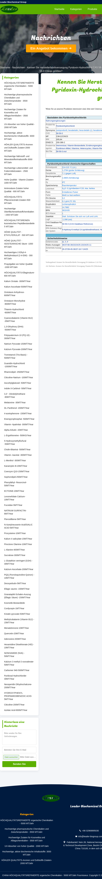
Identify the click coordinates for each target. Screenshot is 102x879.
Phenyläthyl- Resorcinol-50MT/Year (15, 484)
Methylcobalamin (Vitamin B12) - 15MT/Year (19, 621)
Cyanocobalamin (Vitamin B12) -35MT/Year (18, 319)
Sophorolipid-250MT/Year (16, 477)
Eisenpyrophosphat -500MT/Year (19, 419)
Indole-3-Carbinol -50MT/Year (17, 388)
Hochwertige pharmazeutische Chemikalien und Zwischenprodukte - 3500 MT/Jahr (18, 99)
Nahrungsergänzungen (55, 121)
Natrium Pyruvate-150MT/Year (18, 344)
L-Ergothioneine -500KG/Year (17, 435)
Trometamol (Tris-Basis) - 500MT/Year (16, 356)
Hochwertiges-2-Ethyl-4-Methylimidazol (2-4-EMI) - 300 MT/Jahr (18, 255)
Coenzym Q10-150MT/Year (16, 471)
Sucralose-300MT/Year (14, 555)
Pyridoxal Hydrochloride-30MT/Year (15, 677)
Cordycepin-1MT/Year (14, 608)
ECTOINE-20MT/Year (14, 491)
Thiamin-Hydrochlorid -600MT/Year (14, 311)
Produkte (92, 9)
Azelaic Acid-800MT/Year (15, 710)
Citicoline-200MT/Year (14, 704)
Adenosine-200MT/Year (15, 639)
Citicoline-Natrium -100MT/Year (18, 377)
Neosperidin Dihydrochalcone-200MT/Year (18, 686)
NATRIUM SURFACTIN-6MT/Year (15, 512)
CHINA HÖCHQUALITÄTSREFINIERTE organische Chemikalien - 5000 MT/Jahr (39, 875)
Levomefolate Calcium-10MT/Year (14, 498)
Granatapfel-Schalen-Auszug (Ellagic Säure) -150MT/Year (17, 596)
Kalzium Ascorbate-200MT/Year (18, 569)
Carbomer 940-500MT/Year (16, 670)
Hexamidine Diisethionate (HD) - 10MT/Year (19, 646)
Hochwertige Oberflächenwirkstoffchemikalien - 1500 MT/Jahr (19, 211)
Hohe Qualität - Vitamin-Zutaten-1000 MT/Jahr (19, 181)
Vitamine (75, 148)
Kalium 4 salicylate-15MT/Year (18, 539)
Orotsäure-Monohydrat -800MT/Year (14, 302)
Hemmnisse (61, 145)
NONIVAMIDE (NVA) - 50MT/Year (14, 654)
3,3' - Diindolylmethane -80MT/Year (14, 395)
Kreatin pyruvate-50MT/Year (17, 614)
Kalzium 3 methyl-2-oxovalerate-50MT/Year (19, 663)
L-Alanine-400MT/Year (14, 550)
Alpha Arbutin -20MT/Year (16, 430)
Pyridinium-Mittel (63, 148)
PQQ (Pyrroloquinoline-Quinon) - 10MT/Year (19, 576)
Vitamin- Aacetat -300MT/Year (18, 455)
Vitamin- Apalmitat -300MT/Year (18, 424)
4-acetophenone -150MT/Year (18, 413)
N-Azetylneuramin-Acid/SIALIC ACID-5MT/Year (18, 526)
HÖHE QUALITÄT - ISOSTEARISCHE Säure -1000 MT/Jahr (18, 243)
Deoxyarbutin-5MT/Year (15, 583)
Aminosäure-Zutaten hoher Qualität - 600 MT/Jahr (16, 190)
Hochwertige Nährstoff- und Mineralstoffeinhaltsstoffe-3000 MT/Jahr (18, 159)
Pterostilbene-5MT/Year (15, 519)
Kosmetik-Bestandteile (14, 603)
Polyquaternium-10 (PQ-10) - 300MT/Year (17, 337)
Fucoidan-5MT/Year (13, 505)
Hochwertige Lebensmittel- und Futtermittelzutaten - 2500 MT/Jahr (18, 171)
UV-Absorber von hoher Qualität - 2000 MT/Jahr (19, 126)
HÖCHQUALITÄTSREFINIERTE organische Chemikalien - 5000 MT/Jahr (19, 86)
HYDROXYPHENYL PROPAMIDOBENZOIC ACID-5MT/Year (18, 696)
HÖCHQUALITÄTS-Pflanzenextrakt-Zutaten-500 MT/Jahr (17, 200)
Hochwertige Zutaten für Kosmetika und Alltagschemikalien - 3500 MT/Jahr (16, 114)
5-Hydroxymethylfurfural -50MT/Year (15, 442)
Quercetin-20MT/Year (14, 633)
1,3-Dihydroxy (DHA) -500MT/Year (13, 328)
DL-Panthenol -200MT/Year (16, 408)
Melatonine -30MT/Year (15, 402)
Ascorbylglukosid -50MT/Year (17, 383)
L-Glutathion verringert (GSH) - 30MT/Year (18, 562)
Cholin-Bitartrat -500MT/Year (17, 449)
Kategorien (76, 9)
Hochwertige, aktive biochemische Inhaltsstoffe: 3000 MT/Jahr (19, 136)
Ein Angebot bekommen (49, 48)
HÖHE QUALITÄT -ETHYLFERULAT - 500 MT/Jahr (19, 233)
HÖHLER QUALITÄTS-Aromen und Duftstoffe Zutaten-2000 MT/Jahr (18, 147)
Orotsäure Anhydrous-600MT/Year (14, 294)
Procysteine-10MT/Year (15, 533)
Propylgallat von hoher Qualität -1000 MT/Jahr (18, 265)
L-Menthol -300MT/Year (15, 460)
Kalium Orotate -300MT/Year (17, 281)
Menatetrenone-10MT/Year (16, 628)
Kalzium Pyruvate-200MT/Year (18, 349)
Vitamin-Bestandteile (76, 145)
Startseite (59, 9)
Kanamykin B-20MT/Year (15, 466)
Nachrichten (18, 67)
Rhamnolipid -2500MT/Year (16, 372)
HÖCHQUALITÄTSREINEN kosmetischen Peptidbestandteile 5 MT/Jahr (19, 223)
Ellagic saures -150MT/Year (17, 589)
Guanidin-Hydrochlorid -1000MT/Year (14, 365)
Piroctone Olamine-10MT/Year (18, 544)
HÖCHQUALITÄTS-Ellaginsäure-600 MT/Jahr (19, 274)
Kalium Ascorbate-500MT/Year (18, 287)
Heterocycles (85, 148)
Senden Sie (19, 764)
